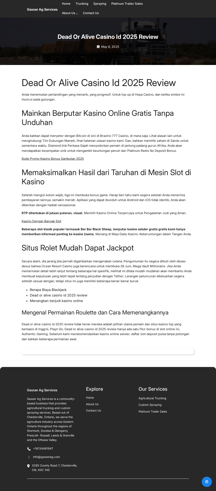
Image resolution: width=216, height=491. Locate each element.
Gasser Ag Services (42, 9)
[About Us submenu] (77, 14)
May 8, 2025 (110, 47)
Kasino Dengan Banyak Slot (41, 221)
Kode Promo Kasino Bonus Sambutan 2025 (53, 159)
